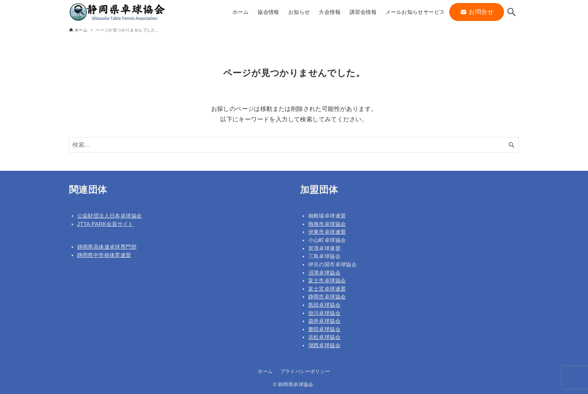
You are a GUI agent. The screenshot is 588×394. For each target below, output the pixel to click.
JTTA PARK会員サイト (105, 224)
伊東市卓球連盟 (327, 232)
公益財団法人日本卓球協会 (109, 216)
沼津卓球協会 (324, 273)
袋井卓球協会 (324, 321)
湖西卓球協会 (324, 345)
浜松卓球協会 (324, 337)
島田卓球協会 (324, 305)
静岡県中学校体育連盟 (104, 255)
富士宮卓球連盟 (327, 289)
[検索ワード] (294, 145)
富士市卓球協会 (327, 281)
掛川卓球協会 (324, 313)
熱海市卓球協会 (327, 224)
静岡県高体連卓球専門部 (106, 247)
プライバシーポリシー (305, 371)
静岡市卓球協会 (327, 297)
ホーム (265, 371)
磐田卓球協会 (324, 329)
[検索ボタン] (511, 11)
